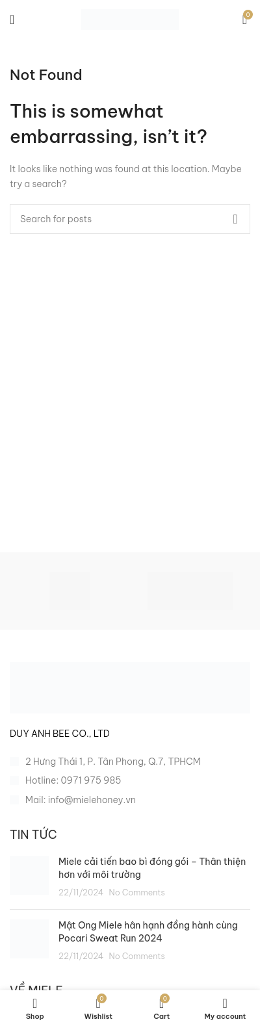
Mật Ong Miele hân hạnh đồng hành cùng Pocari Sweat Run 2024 (148, 931)
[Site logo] (130, 19)
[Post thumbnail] (29, 877)
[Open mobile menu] (12, 19)
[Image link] (130, 687)
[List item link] (130, 780)
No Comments (137, 892)
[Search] (130, 219)
